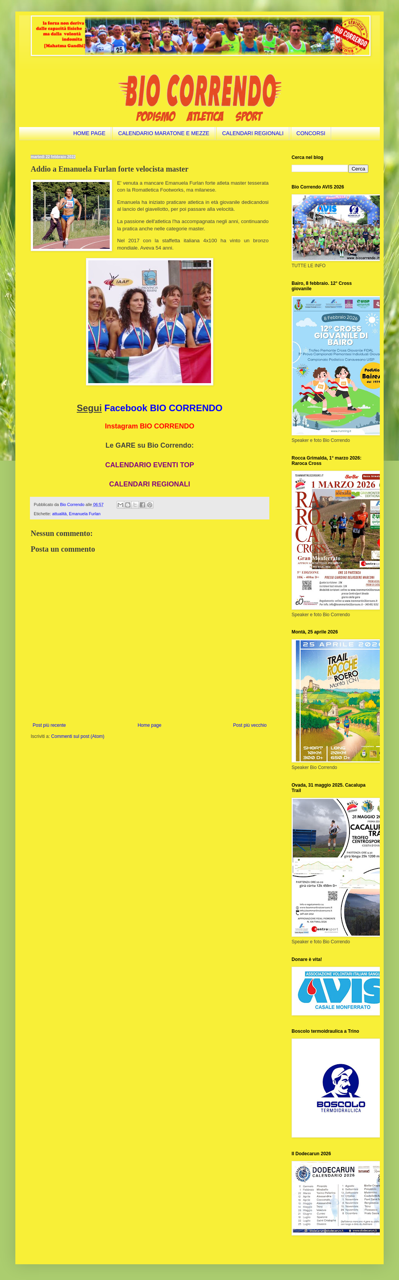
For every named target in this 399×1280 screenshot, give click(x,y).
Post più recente (49, 725)
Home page (150, 725)
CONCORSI (311, 133)
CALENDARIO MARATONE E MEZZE (163, 133)
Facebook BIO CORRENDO (163, 408)
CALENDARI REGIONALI (253, 133)
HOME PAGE (89, 133)
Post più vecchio (250, 725)
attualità (59, 513)
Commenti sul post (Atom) (77, 736)
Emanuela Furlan (85, 513)
